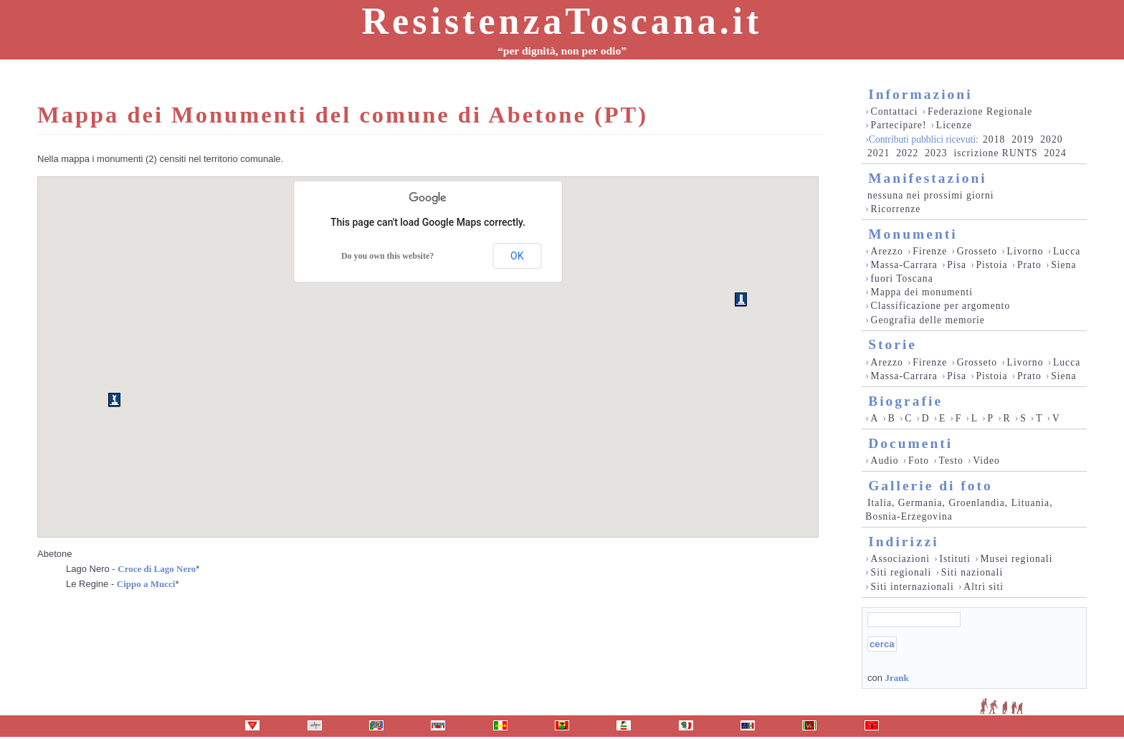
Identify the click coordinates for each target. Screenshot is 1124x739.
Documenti (910, 443)
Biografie (905, 401)
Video (986, 460)
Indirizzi (903, 541)
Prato (1029, 264)
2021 (878, 153)
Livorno (1025, 251)
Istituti (955, 558)
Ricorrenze (896, 209)
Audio (885, 460)
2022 (907, 153)
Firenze (930, 251)
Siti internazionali (912, 586)
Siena (1063, 264)
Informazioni (920, 94)
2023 (936, 153)
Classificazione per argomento (941, 305)
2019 (1022, 139)
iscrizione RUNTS (995, 153)
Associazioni (900, 558)
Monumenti (913, 234)
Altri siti (983, 586)
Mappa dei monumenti (922, 292)
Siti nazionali (972, 572)
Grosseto (977, 251)
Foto (918, 460)
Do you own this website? (387, 256)
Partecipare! (899, 125)
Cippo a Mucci (146, 583)
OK (516, 256)
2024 (1055, 153)
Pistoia (991, 264)
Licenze (954, 125)
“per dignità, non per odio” (562, 50)
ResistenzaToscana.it (562, 21)
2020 (1051, 139)
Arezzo (887, 251)
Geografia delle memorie (928, 320)
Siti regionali (901, 572)
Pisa (956, 264)
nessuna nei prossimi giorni (930, 195)
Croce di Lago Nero (157, 568)
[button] (741, 299)
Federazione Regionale (980, 111)
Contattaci (894, 111)
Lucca (1066, 251)
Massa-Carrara (904, 264)
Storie (892, 344)
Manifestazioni (927, 178)
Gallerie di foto (930, 485)
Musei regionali (1016, 558)
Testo (951, 460)
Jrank (896, 677)
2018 (994, 139)
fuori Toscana (902, 278)
